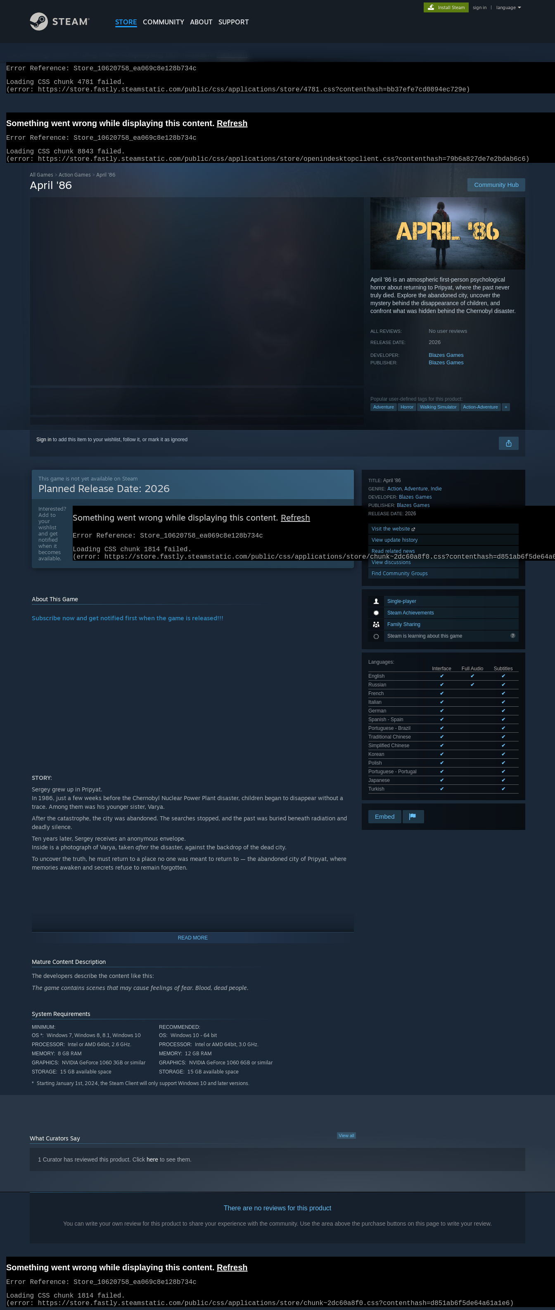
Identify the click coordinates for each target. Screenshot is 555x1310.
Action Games (75, 185)
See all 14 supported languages (403, 611)
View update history (395, 694)
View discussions (391, 716)
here (152, 1173)
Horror (407, 416)
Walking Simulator (438, 416)
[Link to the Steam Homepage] (66, 28)
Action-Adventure (480, 416)
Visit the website (394, 682)
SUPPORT (233, 22)
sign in (479, 7)
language (506, 7)
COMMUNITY (163, 22)
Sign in (44, 449)
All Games (41, 185)
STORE (126, 22)
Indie (436, 642)
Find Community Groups (400, 727)
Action (394, 642)
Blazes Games (446, 365)
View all (346, 1149)
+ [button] (506, 416)
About (201, 22)
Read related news (393, 705)
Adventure (383, 416)
